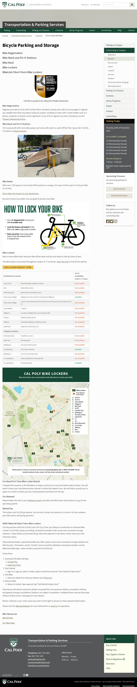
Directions (110, 663)
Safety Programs (76, 30)
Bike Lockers (9, 67)
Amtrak (111, 74)
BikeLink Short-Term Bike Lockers (22, 72)
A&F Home (5, 36)
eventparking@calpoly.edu (39, 662)
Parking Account (34, 500)
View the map (62, 261)
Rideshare (112, 55)
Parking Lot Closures (40, 30)
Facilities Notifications (119, 196)
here (28, 595)
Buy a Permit (111, 645)
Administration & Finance (40, 4)
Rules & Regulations (114, 659)
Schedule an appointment (38, 665)
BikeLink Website (23, 606)
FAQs (120, 30)
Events (92, 30)
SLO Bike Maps (8, 623)
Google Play (12, 562)
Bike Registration (12, 53)
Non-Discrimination (129, 686)
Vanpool (111, 78)
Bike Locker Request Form (18, 267)
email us (54, 606)
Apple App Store (14, 565)
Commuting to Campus (116, 50)
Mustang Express (114, 86)
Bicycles (111, 58)
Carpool (111, 70)
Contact (109, 111)
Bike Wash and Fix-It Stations (19, 58)
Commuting (21, 30)
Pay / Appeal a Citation (115, 654)
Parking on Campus (114, 45)
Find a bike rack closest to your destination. (20, 193)
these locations (20, 131)
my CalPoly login (95, 5)
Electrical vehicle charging (118, 82)
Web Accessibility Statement (111, 686)
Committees (106, 30)
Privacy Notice (95, 686)
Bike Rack (8, 63)
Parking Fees (111, 650)
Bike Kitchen (7, 618)
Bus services (112, 63)
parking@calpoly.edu (36, 659)
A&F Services (85, 5)
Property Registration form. (14, 119)
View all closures (119, 189)
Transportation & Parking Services (34, 24)
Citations (59, 30)
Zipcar (110, 66)
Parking (7, 30)
